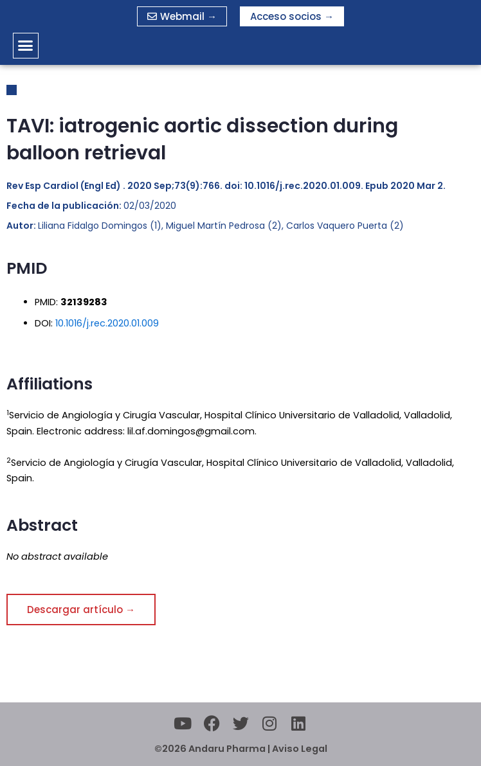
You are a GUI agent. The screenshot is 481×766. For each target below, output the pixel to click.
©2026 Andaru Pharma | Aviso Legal (240, 748)
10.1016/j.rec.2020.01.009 (107, 323)
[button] (26, 45)
